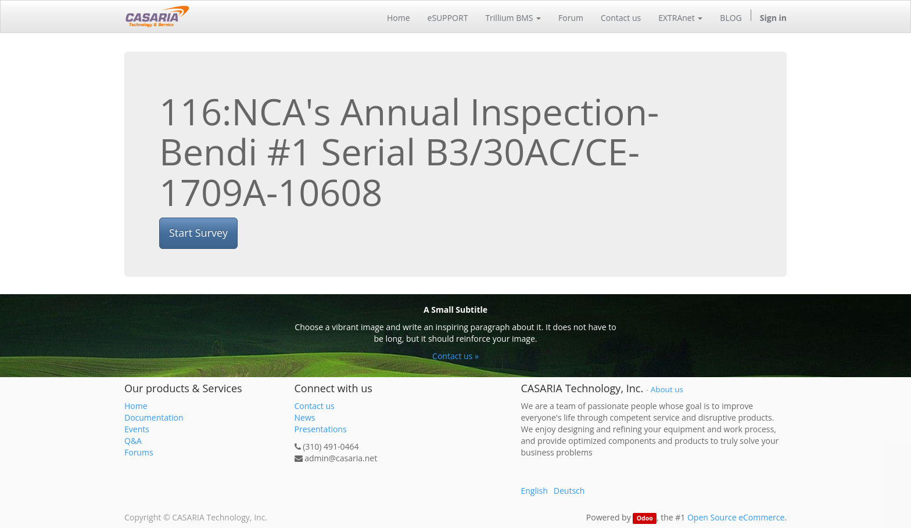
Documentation (154, 417)
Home (136, 405)
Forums (138, 452)
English (534, 490)
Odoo (645, 518)
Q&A (133, 440)
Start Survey (198, 233)
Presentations (321, 429)
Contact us (315, 405)
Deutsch (569, 490)
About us (667, 389)
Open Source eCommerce (735, 517)
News (305, 417)
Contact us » (455, 355)
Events (136, 429)
